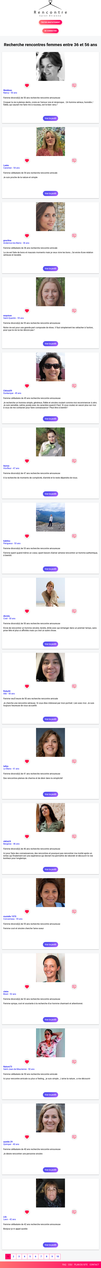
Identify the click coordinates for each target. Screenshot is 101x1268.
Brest (5, 994)
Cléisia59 (7, 390)
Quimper (7, 1144)
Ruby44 (6, 691)
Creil (5, 618)
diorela (6, 616)
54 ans (16, 168)
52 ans (13, 994)
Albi (5, 693)
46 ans (16, 844)
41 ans (16, 768)
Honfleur (7, 468)
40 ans (16, 1144)
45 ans (18, 393)
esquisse (7, 315)
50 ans (14, 93)
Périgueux (8, 543)
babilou (6, 541)
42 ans (13, 1219)
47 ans (16, 468)
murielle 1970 (9, 916)
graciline (7, 240)
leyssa (6, 466)
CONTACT (94, 1264)
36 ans (26, 243)
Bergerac (7, 844)
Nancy (6, 93)
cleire (5, 991)
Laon (5, 1219)
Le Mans (7, 768)
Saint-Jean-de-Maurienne (15, 1069)
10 (57, 1256)
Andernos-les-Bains (12, 243)
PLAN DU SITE (81, 1264)
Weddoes (7, 90)
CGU (70, 1264)
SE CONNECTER (50, 31)
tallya (5, 766)
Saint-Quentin (9, 318)
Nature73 (7, 1066)
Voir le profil (50, 118)
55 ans (20, 318)
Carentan (7, 168)
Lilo (5, 1217)
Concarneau (9, 919)
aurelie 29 (8, 1142)
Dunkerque (8, 393)
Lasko (6, 165)
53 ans (17, 543)
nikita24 (7, 841)
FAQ (64, 1264)
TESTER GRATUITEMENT (50, 22)
